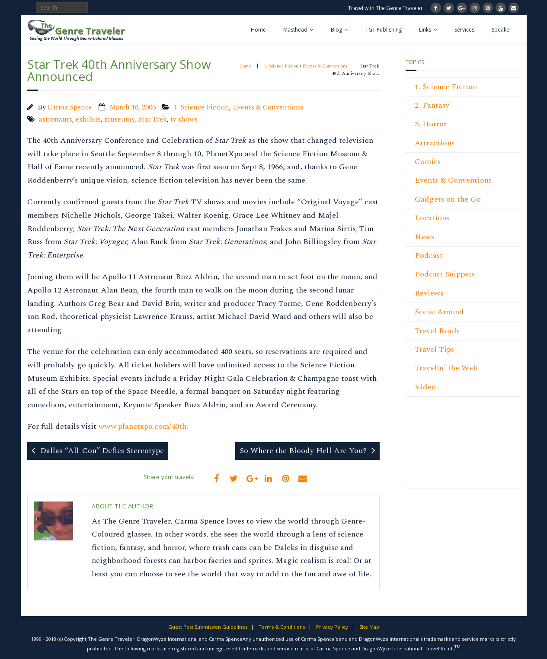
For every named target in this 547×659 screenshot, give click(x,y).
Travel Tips (434, 349)
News (424, 237)
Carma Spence (70, 107)
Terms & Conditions (282, 627)
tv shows (184, 119)
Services (464, 29)
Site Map (369, 627)
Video (425, 387)
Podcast (429, 255)
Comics (428, 161)
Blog (336, 29)
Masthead (295, 29)
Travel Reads (437, 331)
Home (258, 29)
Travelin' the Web (446, 368)
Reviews (429, 293)
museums (119, 119)
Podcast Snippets (445, 274)
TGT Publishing (383, 29)
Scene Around (439, 312)
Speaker (502, 29)
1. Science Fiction (281, 66)
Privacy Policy (332, 627)
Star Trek (152, 119)
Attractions (434, 143)
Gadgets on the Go (448, 199)
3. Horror (431, 124)
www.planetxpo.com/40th (142, 426)
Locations (432, 218)
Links (425, 29)
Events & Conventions (325, 66)
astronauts (55, 119)
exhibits (88, 119)
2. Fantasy (432, 105)
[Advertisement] (441, 454)
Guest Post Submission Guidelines (207, 627)
